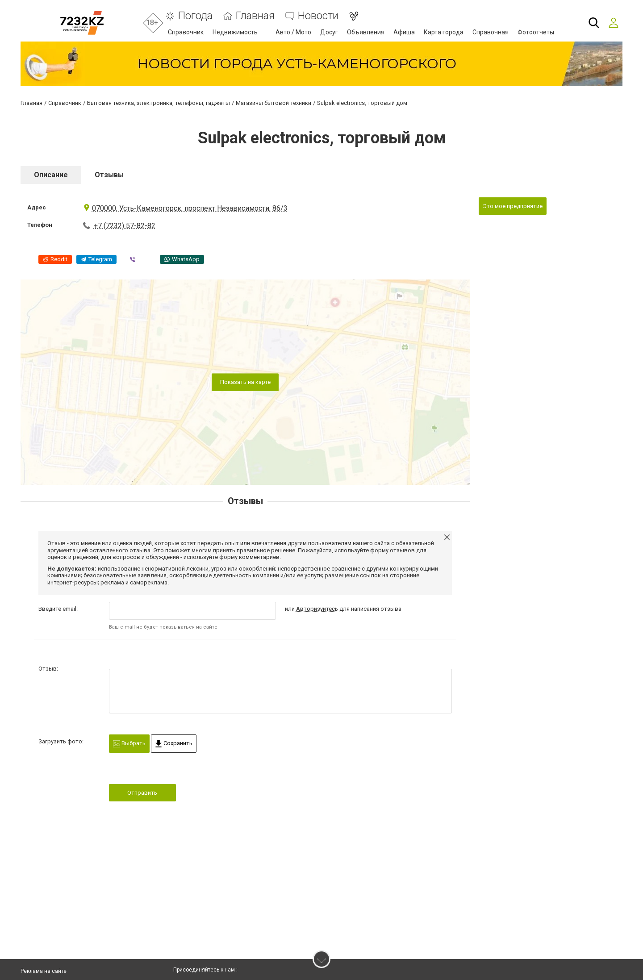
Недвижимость (235, 32)
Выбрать (129, 743)
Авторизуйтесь (317, 608)
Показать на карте (245, 382)
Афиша (404, 32)
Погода (195, 16)
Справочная (490, 32)
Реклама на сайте (44, 971)
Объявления (365, 32)
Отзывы (109, 175)
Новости (318, 16)
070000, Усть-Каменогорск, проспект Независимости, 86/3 (185, 208)
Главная (255, 16)
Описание (51, 175)
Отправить (142, 792)
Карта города (443, 32)
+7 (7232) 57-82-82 (124, 225)
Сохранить (173, 743)
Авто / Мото (293, 32)
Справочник (186, 32)
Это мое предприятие (513, 206)
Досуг (329, 32)
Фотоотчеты (536, 32)
